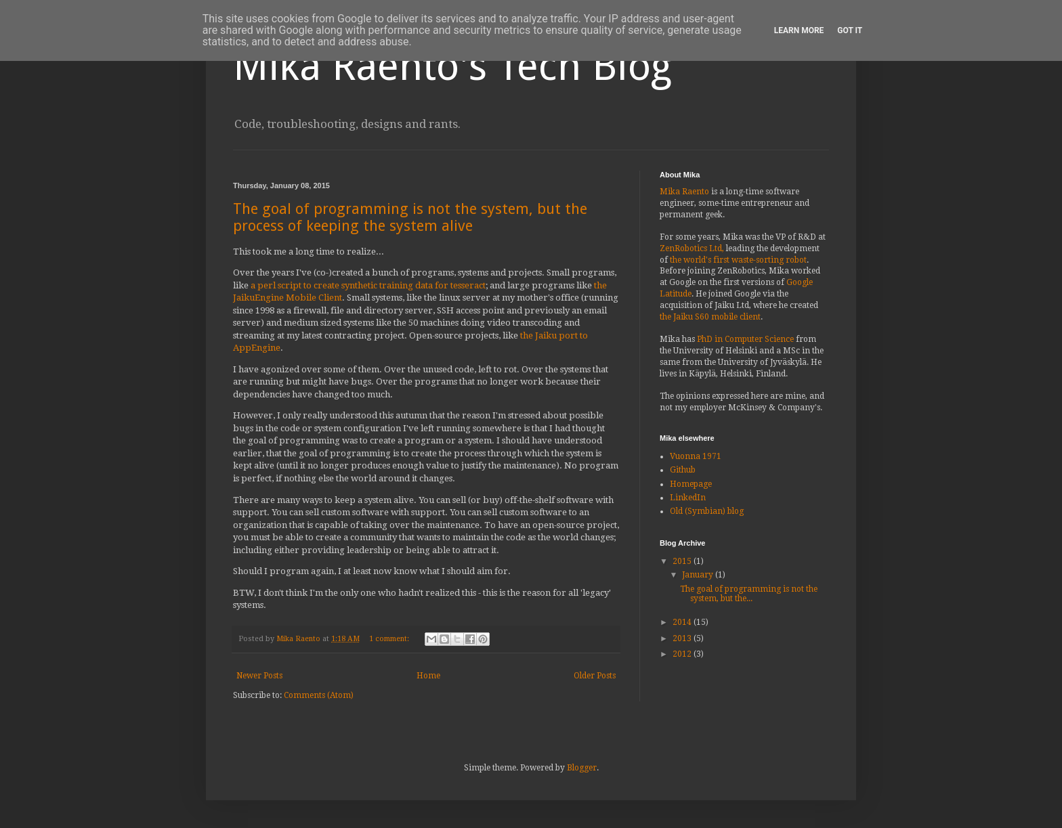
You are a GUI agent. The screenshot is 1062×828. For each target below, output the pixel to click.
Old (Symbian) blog (707, 511)
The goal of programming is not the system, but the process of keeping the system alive (410, 217)
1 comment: (390, 638)
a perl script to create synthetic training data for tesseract (368, 285)
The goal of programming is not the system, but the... (748, 593)
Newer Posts (259, 675)
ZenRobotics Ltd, (692, 248)
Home (428, 675)
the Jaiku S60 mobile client (710, 317)
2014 (683, 622)
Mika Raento (684, 191)
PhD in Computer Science (745, 339)
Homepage (691, 484)
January (698, 575)
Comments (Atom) (319, 695)
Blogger (582, 767)
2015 (683, 561)
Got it (849, 30)
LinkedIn (688, 497)
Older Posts (595, 675)
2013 (683, 638)
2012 (683, 654)
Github (683, 470)
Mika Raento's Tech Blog (452, 65)
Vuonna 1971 (695, 456)
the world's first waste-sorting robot (738, 260)
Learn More (799, 30)
